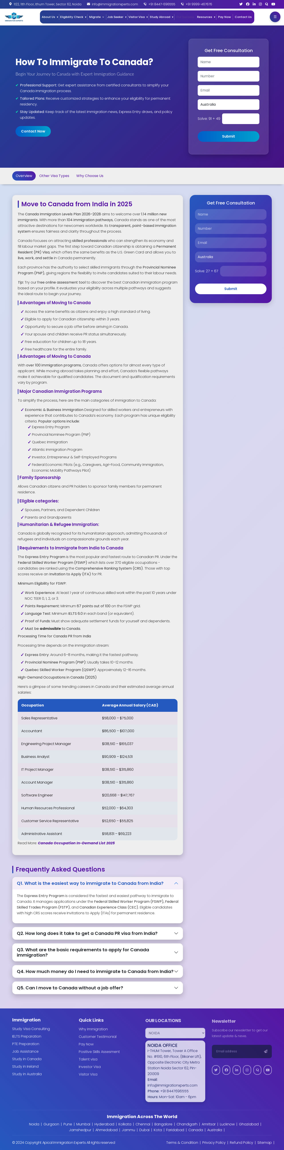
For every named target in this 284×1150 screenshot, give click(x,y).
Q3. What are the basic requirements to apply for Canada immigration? (83, 952)
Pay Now (224, 17)
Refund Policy (241, 1142)
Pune (67, 1124)
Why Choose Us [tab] (89, 175)
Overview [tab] (24, 175)
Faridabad (175, 1129)
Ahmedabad (106, 1129)
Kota (158, 1129)
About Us (48, 17)
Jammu (128, 1129)
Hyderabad (104, 1124)
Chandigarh (187, 1124)
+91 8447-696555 (161, 4)
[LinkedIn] (254, 4)
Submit (228, 136)
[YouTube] (273, 4)
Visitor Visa (136, 17)
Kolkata (124, 1124)
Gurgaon (51, 1124)
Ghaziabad (249, 1124)
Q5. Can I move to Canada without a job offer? (70, 988)
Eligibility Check (71, 17)
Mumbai (83, 1124)
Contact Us (243, 17)
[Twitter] (241, 4)
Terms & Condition (182, 1142)
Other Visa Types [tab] (54, 175)
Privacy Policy (214, 1142)
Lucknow (227, 1124)
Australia (214, 1129)
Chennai (143, 1124)
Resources (204, 17)
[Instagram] (260, 4)
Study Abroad (160, 17)
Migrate (95, 17)
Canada (195, 1129)
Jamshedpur (80, 1129)
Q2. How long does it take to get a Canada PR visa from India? (87, 933)
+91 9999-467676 (199, 4)
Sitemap (264, 1142)
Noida (34, 1124)
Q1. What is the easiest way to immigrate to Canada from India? (90, 883)
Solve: (209, 118)
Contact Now (33, 131)
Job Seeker (115, 17)
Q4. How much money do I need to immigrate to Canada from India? (95, 971)
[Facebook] (247, 4)
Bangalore (163, 1124)
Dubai (144, 1129)
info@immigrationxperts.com (115, 4)
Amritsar (209, 1124)
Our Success (185, 17)
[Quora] (266, 4)
